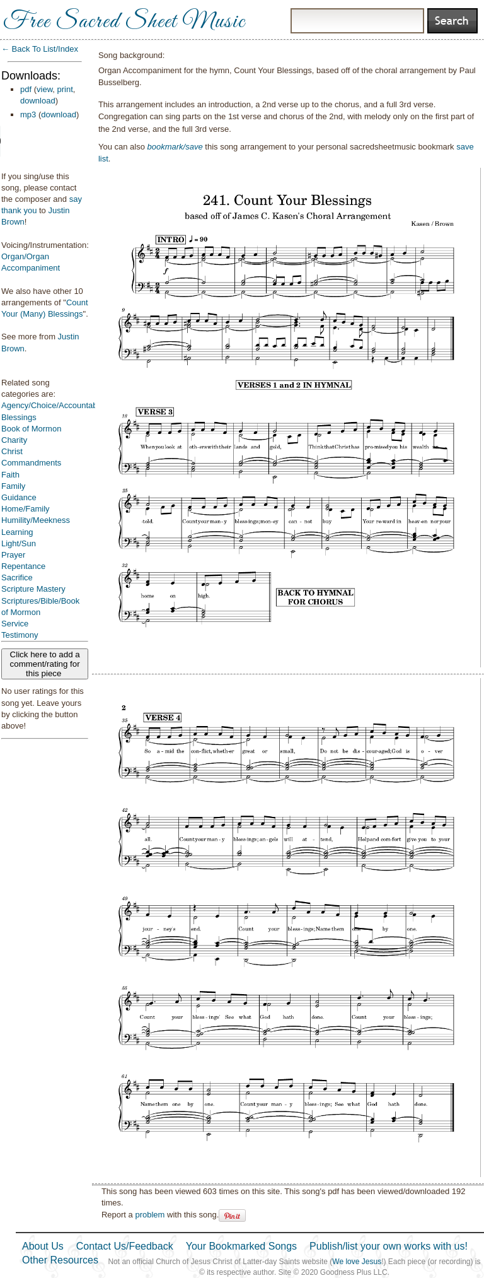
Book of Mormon (31, 428)
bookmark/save (175, 146)
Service (14, 623)
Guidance (19, 497)
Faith (10, 474)
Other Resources (60, 1260)
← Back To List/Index (39, 49)
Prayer (13, 555)
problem (149, 1214)
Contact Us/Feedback (124, 1246)
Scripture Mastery (33, 589)
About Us (43, 1246)
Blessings (19, 417)
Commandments (31, 462)
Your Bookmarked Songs (241, 1246)
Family (13, 486)
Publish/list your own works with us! (388, 1246)
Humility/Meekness (35, 520)
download (37, 100)
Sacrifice (17, 577)
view (44, 89)
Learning (17, 532)
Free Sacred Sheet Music (124, 22)
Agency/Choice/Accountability (55, 405)
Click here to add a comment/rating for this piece (45, 664)
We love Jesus (356, 1261)
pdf (26, 89)
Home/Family (25, 508)
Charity (14, 440)
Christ (12, 451)
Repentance (23, 566)
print (65, 89)
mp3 (28, 114)
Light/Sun (18, 543)
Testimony (19, 635)
